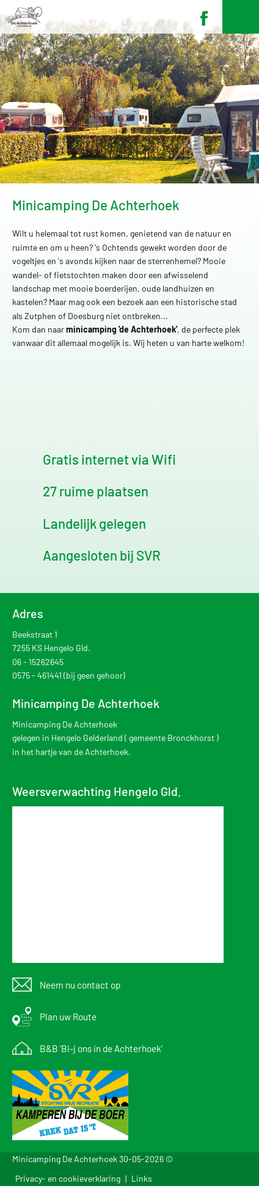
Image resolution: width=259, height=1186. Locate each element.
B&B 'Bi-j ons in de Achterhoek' (101, 1048)
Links (141, 1178)
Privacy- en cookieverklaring (67, 1178)
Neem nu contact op (80, 984)
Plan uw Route (68, 1016)
